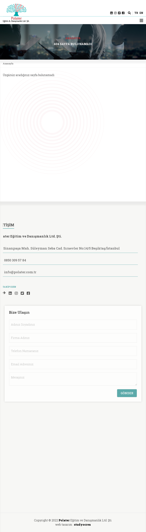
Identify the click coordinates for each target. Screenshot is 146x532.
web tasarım (63, 524)
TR (136, 13)
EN (141, 13)
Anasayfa (8, 63)
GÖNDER (127, 402)
